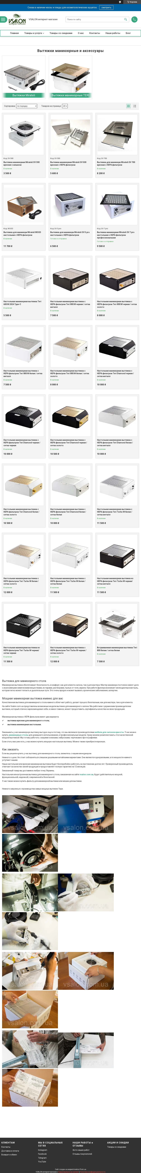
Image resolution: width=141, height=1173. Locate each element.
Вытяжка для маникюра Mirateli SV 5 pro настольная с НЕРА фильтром (70, 233)
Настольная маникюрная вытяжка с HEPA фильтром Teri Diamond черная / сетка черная (21, 443)
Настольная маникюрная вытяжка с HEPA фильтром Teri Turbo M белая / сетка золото (21, 581)
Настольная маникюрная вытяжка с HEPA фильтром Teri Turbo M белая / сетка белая (67, 581)
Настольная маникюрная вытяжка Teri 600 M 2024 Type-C (22, 302)
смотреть (106, 7)
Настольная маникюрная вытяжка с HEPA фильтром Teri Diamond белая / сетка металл (115, 443)
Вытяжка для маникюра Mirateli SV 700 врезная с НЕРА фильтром (116, 163)
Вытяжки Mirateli (23, 95)
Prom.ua (83, 1169)
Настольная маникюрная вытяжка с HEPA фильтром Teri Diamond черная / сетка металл (115, 373)
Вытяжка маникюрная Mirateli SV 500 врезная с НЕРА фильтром (68, 163)
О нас (81, 33)
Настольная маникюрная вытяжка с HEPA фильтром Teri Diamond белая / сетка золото (21, 512)
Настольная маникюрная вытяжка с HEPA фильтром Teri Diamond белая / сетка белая (68, 512)
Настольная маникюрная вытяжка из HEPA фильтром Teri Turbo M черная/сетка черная (21, 650)
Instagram (42, 1150)
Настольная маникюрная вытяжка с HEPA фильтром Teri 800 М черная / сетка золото (117, 304)
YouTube (42, 1162)
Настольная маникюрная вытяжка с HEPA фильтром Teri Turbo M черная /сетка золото (68, 650)
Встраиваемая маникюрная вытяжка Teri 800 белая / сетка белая (117, 648)
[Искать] (125, 19)
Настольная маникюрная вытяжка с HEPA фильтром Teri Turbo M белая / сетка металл (114, 512)
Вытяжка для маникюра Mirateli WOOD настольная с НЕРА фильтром (22, 233)
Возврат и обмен (9, 1155)
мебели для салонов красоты (109, 732)
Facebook (42, 1154)
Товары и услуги (33, 33)
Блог (128, 33)
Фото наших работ (81, 1150)
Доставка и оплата (10, 1151)
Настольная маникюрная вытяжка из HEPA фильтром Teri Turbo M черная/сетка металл (115, 581)
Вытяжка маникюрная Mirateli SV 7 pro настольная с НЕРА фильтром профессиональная (115, 235)
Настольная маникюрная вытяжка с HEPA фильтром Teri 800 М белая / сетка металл (22, 373)
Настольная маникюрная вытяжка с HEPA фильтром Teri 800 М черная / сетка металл (70, 304)
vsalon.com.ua (86, 774)
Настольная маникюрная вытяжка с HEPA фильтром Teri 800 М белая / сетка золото (69, 373)
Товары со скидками (61, 33)
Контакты (94, 33)
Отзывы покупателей (82, 1154)
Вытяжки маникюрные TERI (70, 95)
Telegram (42, 1158)
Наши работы (113, 33)
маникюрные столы (18, 735)
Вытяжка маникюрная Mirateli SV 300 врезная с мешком (21, 163)
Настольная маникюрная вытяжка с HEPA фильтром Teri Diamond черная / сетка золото (68, 443)
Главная (14, 33)
